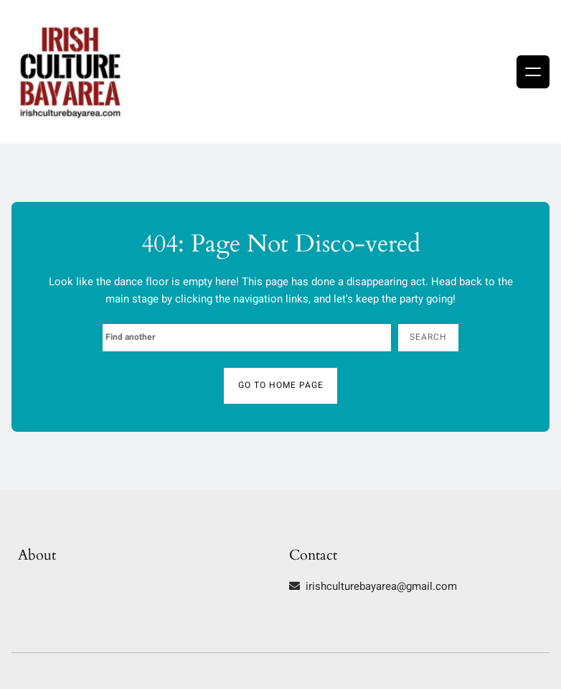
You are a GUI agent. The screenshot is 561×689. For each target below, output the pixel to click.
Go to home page (281, 385)
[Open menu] (533, 71)
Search (428, 336)
